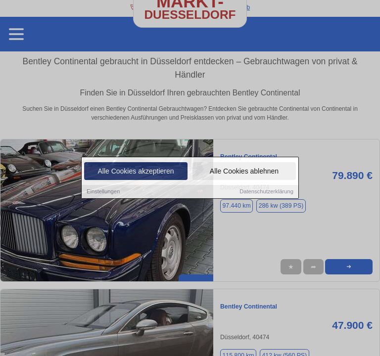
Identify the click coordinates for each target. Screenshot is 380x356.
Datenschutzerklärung (266, 192)
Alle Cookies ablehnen (244, 172)
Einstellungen (103, 192)
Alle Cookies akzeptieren (135, 172)
